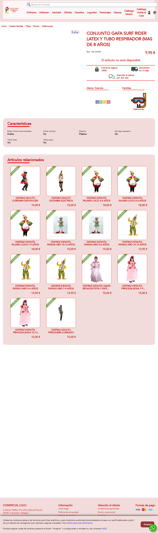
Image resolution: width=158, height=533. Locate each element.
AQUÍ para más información (80, 523)
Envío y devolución (106, 512)
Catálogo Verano (129, 12)
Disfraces (31, 12)
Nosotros (79, 12)
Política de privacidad (68, 512)
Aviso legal (63, 508)
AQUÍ (104, 528)
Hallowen (44, 12)
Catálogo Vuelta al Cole (141, 12)
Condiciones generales (108, 508)
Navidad (56, 12)
